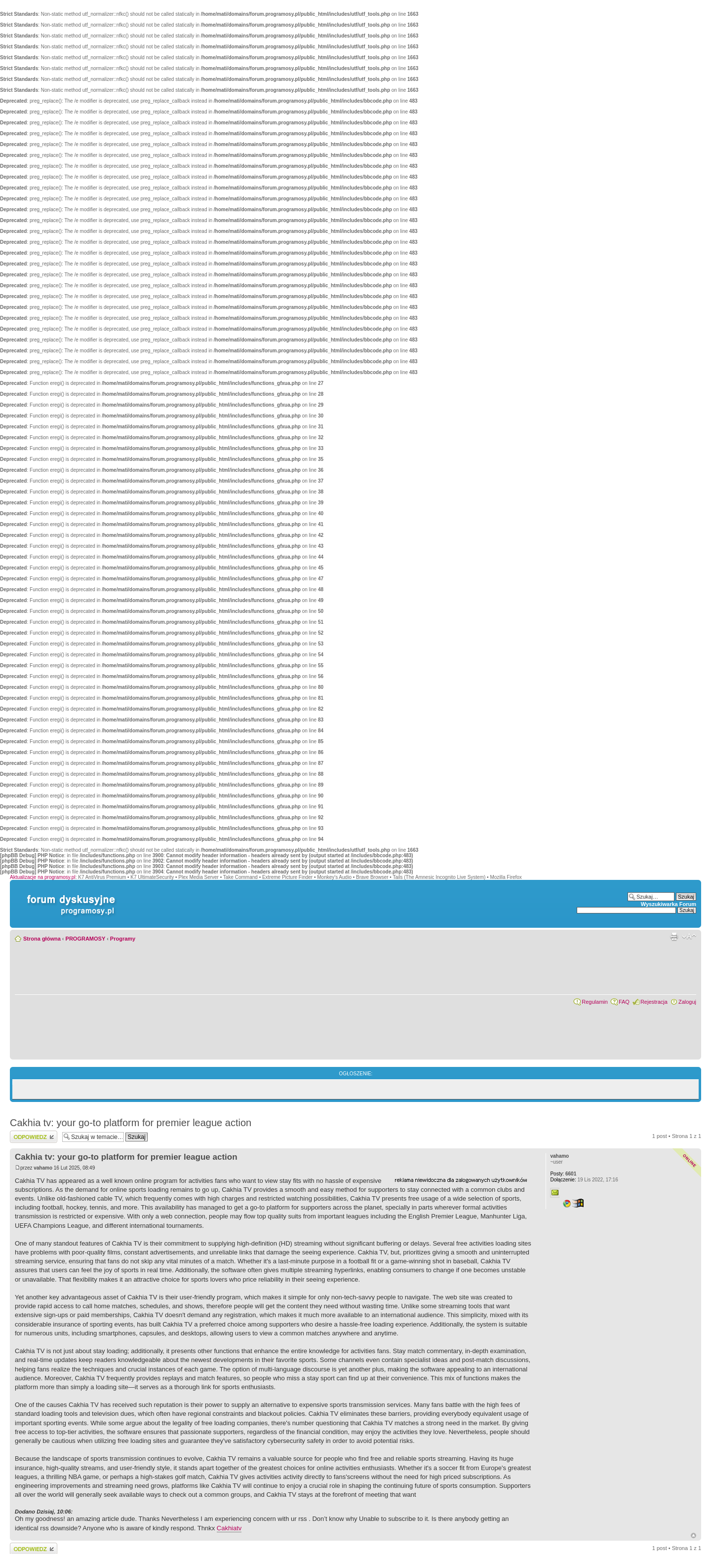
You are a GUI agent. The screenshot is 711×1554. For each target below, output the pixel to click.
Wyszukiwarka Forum (668, 904)
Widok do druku (674, 936)
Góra (693, 1535)
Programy (122, 939)
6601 (563, 1173)
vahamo (43, 1168)
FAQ (624, 1002)
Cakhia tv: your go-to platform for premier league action (130, 1122)
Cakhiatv (229, 1528)
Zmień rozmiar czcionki (689, 936)
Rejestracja (654, 1002)
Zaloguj (687, 1002)
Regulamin (595, 1002)
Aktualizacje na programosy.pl (43, 877)
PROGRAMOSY (85, 939)
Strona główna (42, 939)
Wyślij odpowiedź (33, 1137)
